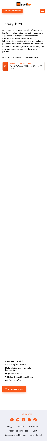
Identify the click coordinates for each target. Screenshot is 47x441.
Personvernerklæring (15, 435)
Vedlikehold (34, 426)
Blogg (9, 426)
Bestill (35, 430)
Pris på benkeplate (12, 10)
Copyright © (36, 435)
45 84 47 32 (27, 414)
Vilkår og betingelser (18, 430)
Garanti (20, 426)
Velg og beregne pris (14, 389)
